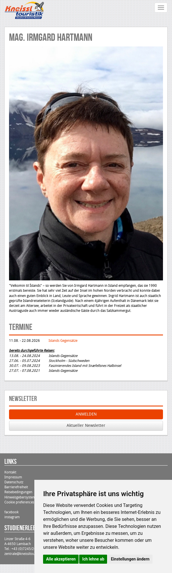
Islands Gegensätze (63, 341)
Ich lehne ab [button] (93, 559)
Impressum (13, 477)
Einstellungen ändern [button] (130, 559)
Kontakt (10, 472)
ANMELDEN (86, 414)
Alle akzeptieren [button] (61, 559)
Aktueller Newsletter (86, 425)
